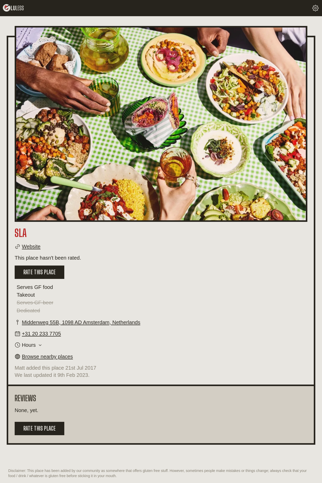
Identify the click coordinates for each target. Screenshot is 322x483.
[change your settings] (315, 8)
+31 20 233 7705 (41, 333)
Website (31, 246)
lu (13, 8)
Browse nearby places (47, 356)
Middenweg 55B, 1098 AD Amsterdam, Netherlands (81, 322)
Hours (29, 345)
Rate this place (39, 272)
